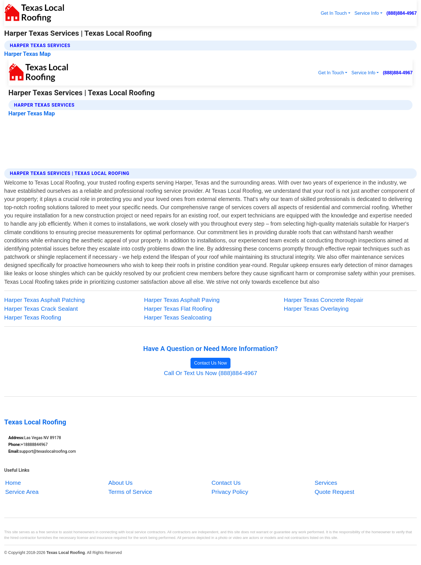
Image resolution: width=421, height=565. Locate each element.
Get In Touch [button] (334, 13)
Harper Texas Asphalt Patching (44, 300)
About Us (120, 483)
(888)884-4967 (401, 13)
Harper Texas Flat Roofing (178, 308)
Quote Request (334, 491)
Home (13, 483)
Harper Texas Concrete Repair (323, 300)
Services (326, 483)
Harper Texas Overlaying (316, 308)
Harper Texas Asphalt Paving (182, 300)
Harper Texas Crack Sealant (41, 308)
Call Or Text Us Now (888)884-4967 (210, 373)
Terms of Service (130, 491)
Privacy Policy (229, 491)
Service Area (22, 491)
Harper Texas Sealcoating (177, 317)
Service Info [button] (366, 13)
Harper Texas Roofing (32, 317)
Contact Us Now (210, 363)
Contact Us (226, 483)
